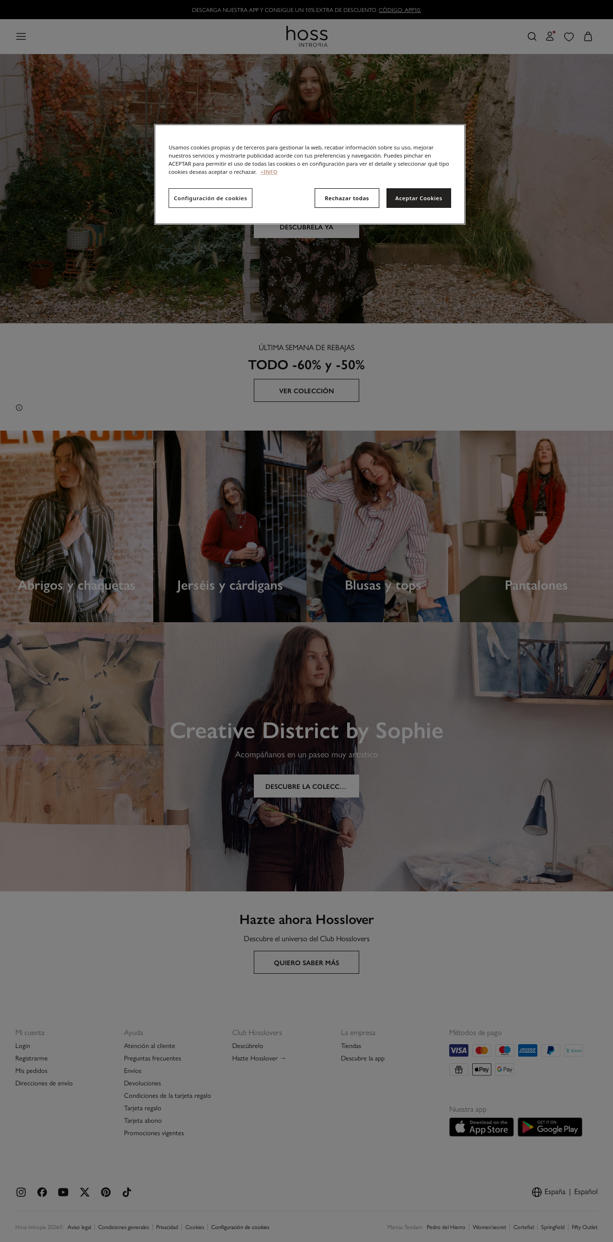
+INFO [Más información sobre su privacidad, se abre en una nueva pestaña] (269, 171)
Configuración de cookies (210, 198)
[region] (309, 174)
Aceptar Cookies (418, 198)
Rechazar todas (347, 198)
